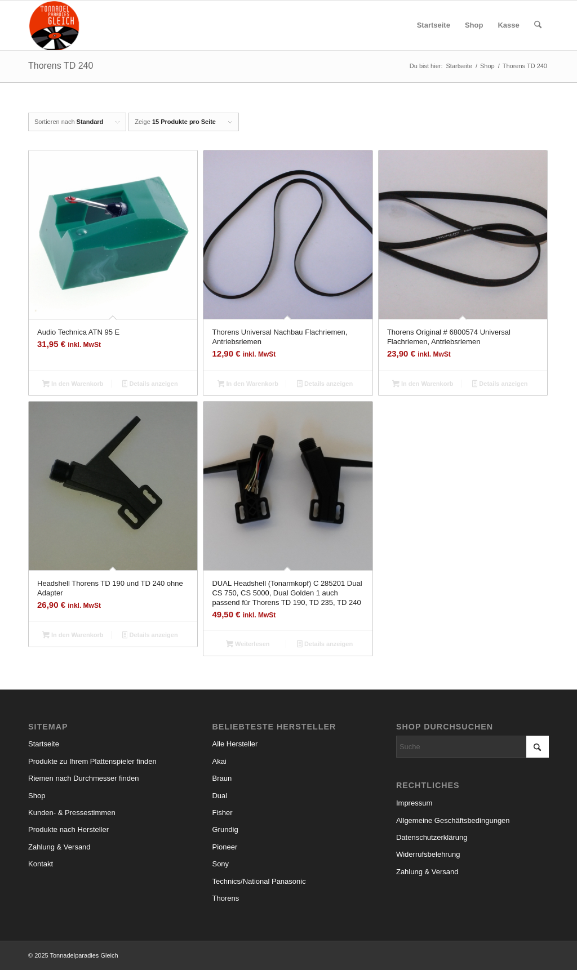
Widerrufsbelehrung (428, 854)
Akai (219, 761)
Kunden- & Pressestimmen (72, 812)
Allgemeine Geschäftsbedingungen (453, 820)
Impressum (414, 803)
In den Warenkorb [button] (72, 384)
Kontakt (40, 864)
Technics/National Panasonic (258, 881)
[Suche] (538, 25)
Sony (220, 864)
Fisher (222, 812)
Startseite (43, 744)
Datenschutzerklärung (431, 837)
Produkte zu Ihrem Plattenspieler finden (92, 761)
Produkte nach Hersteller (68, 829)
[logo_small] (54, 25)
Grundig (225, 829)
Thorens (225, 898)
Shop (36, 795)
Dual (219, 795)
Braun (222, 778)
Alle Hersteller (235, 744)
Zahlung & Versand (59, 847)
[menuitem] (434, 25)
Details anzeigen (150, 384)
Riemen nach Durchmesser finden (83, 778)
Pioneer (224, 847)
